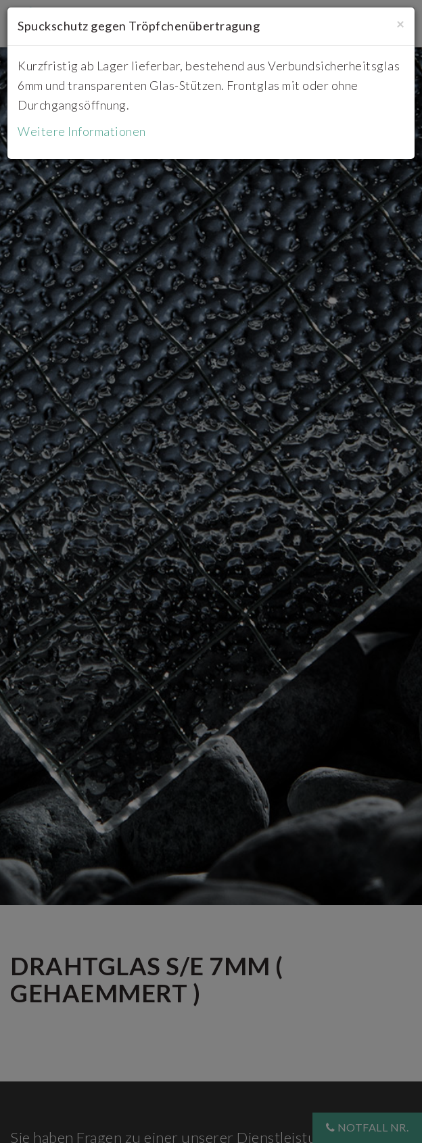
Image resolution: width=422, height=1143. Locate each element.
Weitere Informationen (82, 131)
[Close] (400, 23)
